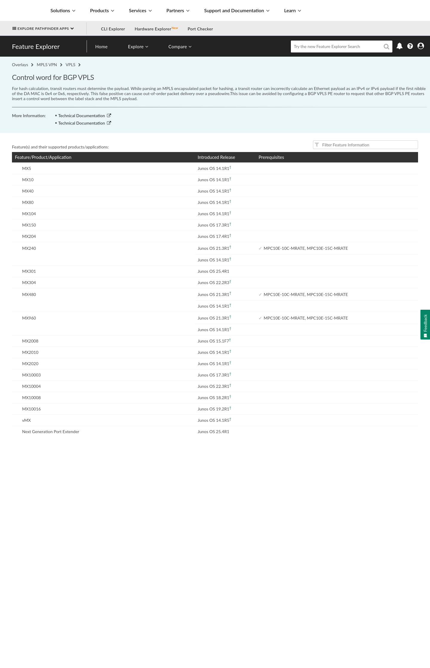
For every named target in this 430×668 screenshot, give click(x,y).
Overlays (20, 64)
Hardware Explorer (153, 28)
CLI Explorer (113, 28)
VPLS (71, 64)
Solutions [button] (62, 10)
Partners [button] (177, 10)
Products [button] (102, 10)
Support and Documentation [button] (236, 10)
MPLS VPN (47, 64)
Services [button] (140, 10)
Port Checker (200, 28)
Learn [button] (292, 10)
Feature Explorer (36, 46)
